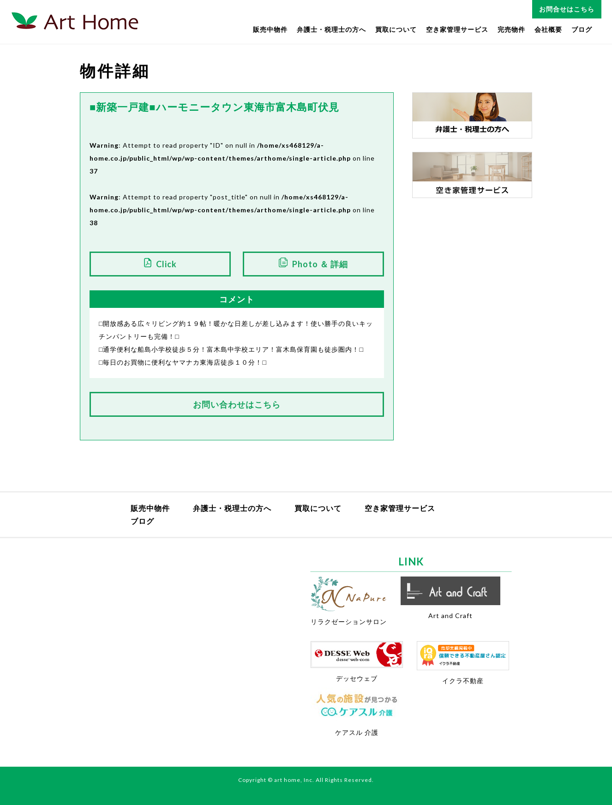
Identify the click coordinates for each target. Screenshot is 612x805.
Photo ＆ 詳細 (320, 264)
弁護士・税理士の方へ (331, 29)
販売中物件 (270, 29)
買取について (396, 29)
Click (166, 264)
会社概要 (548, 29)
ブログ (581, 29)
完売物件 (511, 29)
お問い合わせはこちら (237, 404)
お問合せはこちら (566, 9)
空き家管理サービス (457, 29)
